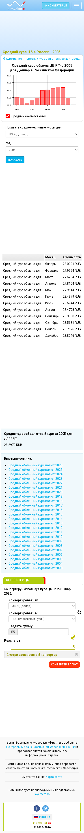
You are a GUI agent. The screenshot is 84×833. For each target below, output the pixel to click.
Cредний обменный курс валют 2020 (35, 492)
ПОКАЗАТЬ (15, 159)
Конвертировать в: (23, 613)
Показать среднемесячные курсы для (34, 127)
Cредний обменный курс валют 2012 (35, 528)
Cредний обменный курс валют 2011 (35, 532)
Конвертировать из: (24, 600)
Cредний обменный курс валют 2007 (35, 550)
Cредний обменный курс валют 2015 (35, 514)
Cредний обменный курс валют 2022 (35, 483)
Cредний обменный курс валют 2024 (35, 474)
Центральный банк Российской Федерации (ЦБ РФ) (41, 747)
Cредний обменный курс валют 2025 (35, 469)
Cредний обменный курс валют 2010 (35, 537)
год (8, 143)
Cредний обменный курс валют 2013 (35, 523)
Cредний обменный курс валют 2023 (35, 478)
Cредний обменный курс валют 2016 (35, 510)
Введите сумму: (21, 626)
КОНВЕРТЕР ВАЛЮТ (64, 664)
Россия (42, 816)
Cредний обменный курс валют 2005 (35, 559)
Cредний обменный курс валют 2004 (35, 563)
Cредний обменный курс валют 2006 (35, 554)
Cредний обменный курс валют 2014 (35, 519)
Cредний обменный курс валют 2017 (35, 505)
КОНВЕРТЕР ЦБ (56, 5)
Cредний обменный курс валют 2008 (35, 545)
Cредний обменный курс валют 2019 (35, 496)
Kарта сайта (54, 776)
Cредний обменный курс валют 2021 (35, 487)
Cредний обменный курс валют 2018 (35, 501)
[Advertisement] (42, 32)
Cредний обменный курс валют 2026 (35, 465)
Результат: (12, 640)
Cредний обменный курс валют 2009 (35, 541)
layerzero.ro (42, 794)
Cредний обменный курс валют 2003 (35, 568)
